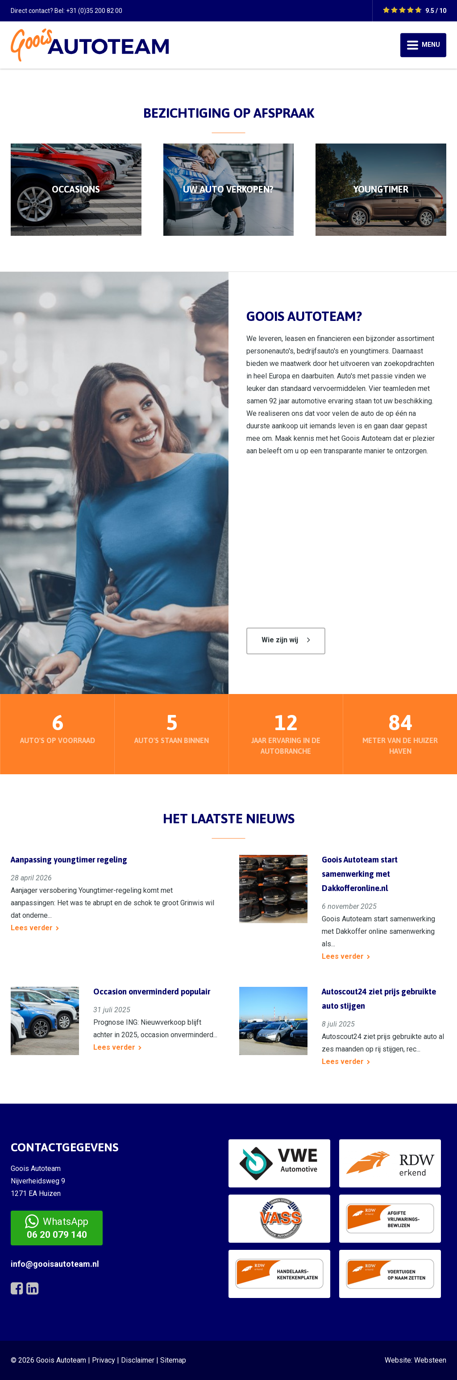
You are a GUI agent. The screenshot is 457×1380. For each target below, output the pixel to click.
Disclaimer (137, 1360)
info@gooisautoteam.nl (55, 1264)
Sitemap (173, 1360)
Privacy (103, 1360)
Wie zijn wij (280, 640)
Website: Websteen (415, 1360)
